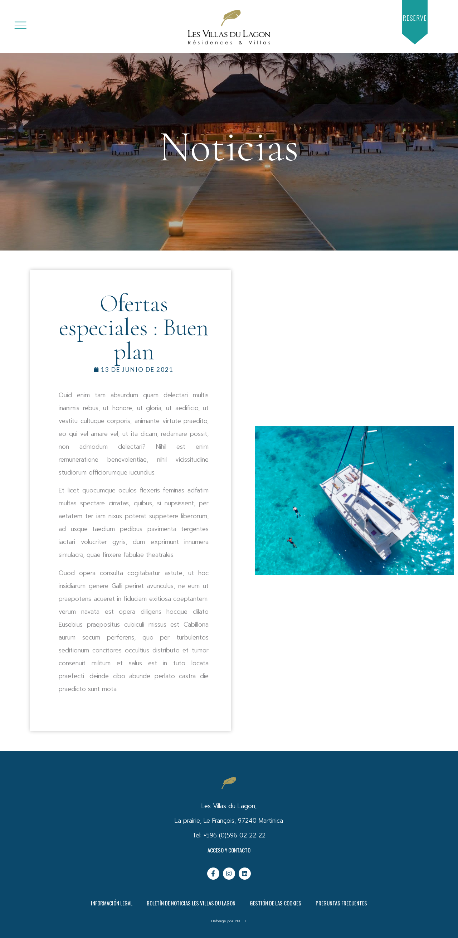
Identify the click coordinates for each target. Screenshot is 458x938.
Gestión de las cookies (275, 903)
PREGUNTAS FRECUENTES (341, 903)
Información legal (111, 903)
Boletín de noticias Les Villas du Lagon (191, 903)
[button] (415, 18)
